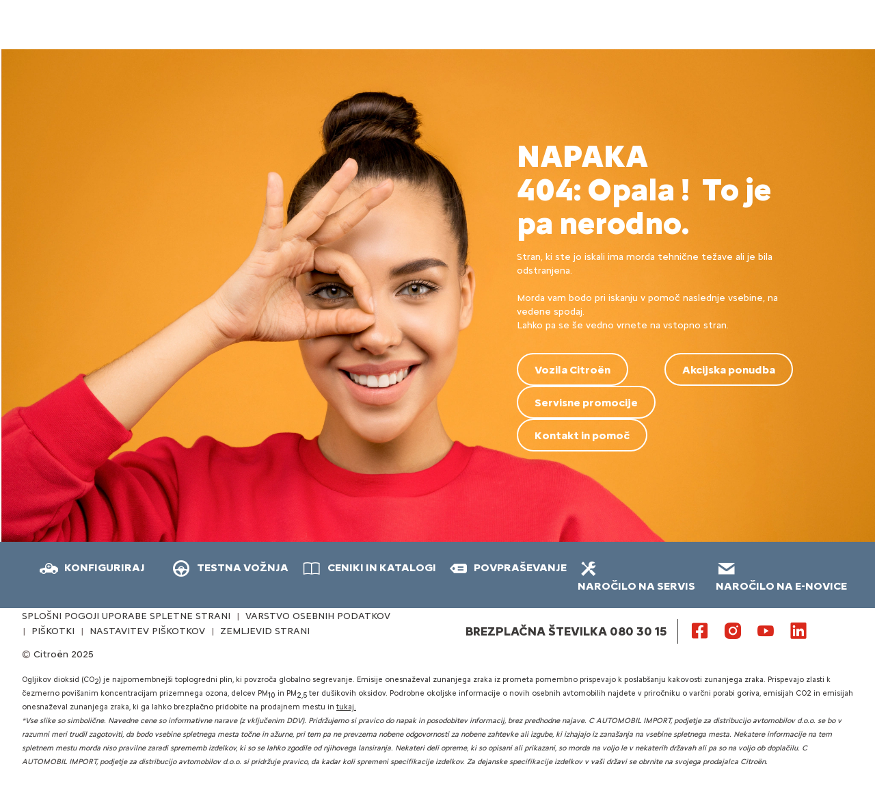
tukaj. (346, 707)
